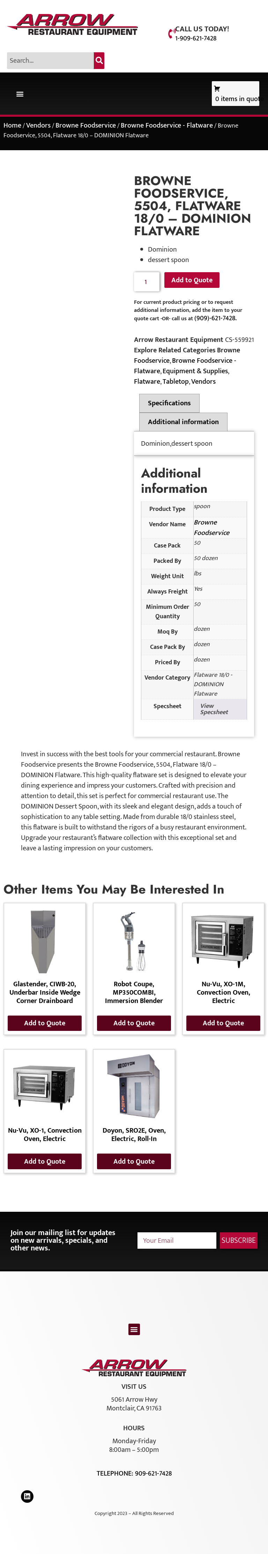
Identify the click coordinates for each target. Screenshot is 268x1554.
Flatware (147, 382)
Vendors (38, 125)
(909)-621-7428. (215, 318)
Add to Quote (192, 280)
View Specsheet (214, 709)
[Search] (99, 60)
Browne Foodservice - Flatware (167, 125)
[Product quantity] (146, 281)
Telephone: (116, 1473)
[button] (19, 93)
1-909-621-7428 (195, 38)
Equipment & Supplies (195, 371)
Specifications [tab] (169, 403)
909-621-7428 (153, 1473)
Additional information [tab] (183, 422)
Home (12, 125)
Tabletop (176, 382)
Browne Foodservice (85, 125)
